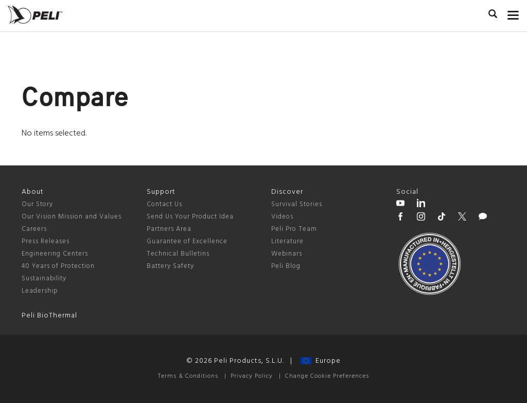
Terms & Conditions (188, 376)
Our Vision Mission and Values (71, 216)
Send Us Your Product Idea (190, 216)
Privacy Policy (252, 376)
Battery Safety (170, 266)
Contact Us (164, 204)
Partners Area (169, 229)
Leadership (40, 291)
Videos (282, 216)
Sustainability (44, 278)
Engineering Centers (55, 253)
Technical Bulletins (178, 253)
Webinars (286, 253)
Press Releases (45, 241)
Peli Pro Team (294, 229)
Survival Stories (296, 204)
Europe (321, 361)
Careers (34, 229)
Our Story (37, 204)
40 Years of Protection (58, 266)
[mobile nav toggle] (513, 13)
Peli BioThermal (49, 316)
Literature (287, 241)
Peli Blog (286, 266)
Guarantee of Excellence (187, 241)
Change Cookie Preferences (327, 376)
